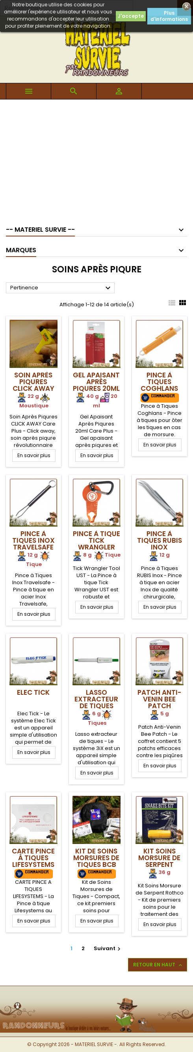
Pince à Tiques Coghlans (159, 381)
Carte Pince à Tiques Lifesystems (33, 857)
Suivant (108, 948)
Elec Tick (33, 692)
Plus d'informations (169, 16)
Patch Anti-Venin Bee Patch (159, 699)
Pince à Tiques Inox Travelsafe (33, 540)
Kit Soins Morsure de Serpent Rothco (159, 861)
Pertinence (61, 288)
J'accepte (131, 16)
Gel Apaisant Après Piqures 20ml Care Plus (96, 385)
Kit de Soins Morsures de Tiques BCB (96, 857)
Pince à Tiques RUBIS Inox (159, 540)
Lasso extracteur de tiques (96, 699)
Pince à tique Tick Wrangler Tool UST (96, 544)
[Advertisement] (96, 158)
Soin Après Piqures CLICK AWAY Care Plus (33, 385)
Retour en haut (158, 964)
